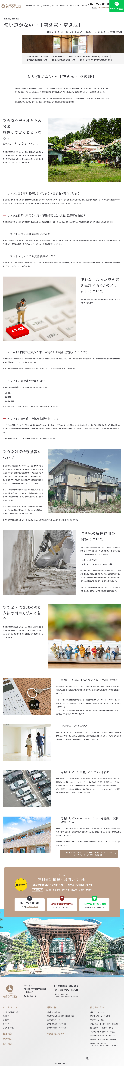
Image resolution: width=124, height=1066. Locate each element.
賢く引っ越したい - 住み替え (100, 1016)
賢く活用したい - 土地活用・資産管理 (103, 1040)
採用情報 (7, 1033)
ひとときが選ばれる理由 (11, 1012)
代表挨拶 (6, 1016)
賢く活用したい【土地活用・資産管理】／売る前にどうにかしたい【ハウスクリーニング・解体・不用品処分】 (88, 853)
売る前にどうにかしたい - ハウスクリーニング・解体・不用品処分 (104, 1044)
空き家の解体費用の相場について (63, 60)
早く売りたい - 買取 (97, 1020)
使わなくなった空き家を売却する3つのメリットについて (88, 56)
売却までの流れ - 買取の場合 (57, 1028)
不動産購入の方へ (56, 1033)
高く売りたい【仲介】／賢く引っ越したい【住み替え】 (74, 32)
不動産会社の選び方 (54, 1012)
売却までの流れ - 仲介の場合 (57, 1024)
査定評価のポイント (54, 1020)
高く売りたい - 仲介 (97, 1012)
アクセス (6, 1024)
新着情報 (7, 1038)
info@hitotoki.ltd (103, 8)
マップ (31, 996)
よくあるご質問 (8, 1028)
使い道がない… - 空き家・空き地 (101, 1028)
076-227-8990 (99, 4)
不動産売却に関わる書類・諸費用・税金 (60, 1016)
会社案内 (6, 1020)
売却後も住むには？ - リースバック (102, 1036)
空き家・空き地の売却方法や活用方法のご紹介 (96, 60)
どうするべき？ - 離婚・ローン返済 (102, 1032)
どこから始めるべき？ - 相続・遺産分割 (104, 1024)
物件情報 (7, 1043)
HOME (48, 32)
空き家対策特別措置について (37, 60)
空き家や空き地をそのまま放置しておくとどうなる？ (45, 56)
